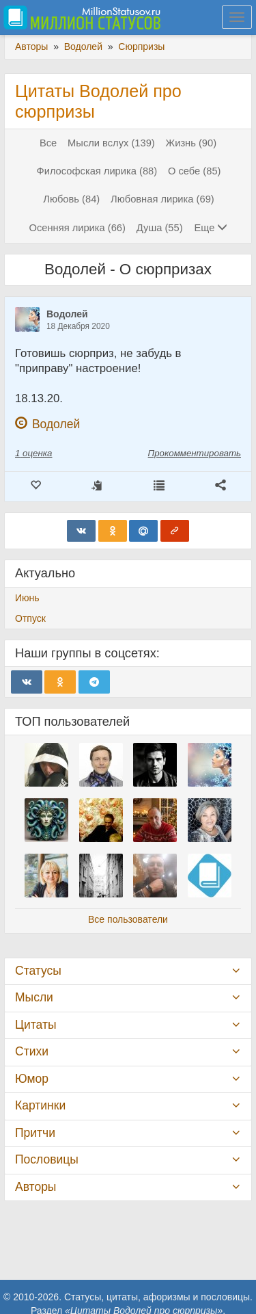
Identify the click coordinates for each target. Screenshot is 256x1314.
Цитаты (35, 1025)
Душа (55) (160, 227)
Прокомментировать (194, 453)
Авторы (35, 1187)
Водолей (67, 313)
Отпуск (30, 618)
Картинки (40, 1105)
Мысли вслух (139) (111, 142)
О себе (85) (194, 171)
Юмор (31, 1079)
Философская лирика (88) (97, 171)
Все (48, 142)
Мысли (34, 997)
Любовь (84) (71, 199)
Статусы (38, 970)
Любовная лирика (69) (162, 199)
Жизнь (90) (191, 142)
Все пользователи (128, 919)
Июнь (27, 597)
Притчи (35, 1133)
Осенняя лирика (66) (77, 227)
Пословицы (47, 1159)
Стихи (31, 1051)
